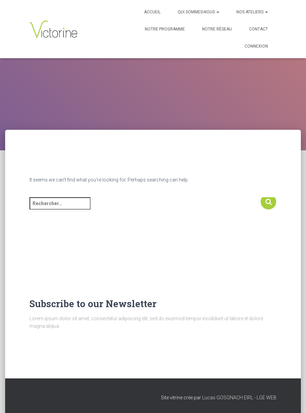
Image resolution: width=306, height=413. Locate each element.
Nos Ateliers (252, 12)
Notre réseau (217, 29)
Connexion (256, 46)
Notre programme (165, 29)
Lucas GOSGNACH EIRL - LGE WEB (239, 397)
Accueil (152, 12)
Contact (258, 29)
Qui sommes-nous (198, 12)
